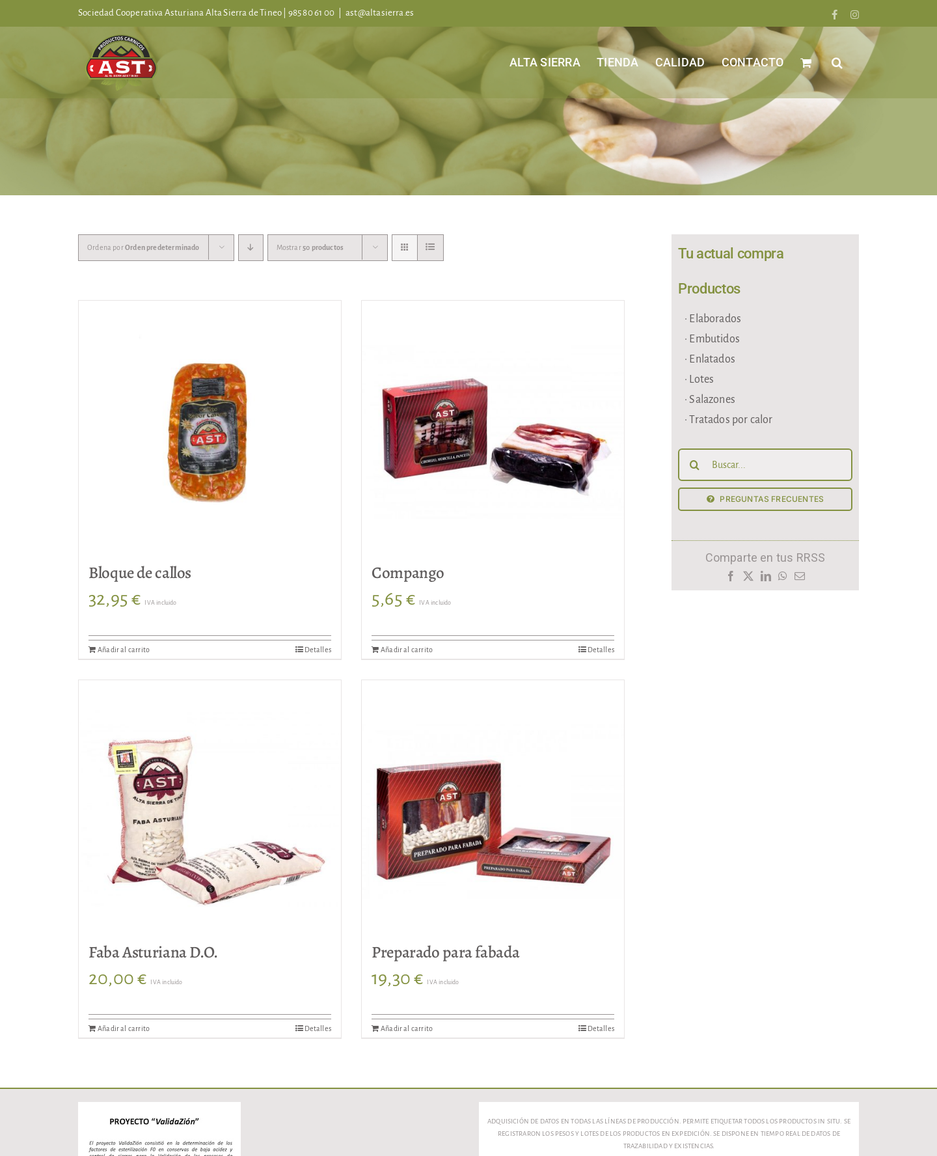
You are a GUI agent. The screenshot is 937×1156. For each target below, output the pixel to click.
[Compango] (493, 432)
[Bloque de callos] (210, 432)
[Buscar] (694, 464)
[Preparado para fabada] (493, 811)
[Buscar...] (765, 464)
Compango (408, 573)
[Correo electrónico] (800, 579)
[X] (748, 579)
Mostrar (310, 247)
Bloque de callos (139, 573)
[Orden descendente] (251, 247)
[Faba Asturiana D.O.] (210, 811)
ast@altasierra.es (380, 13)
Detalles (318, 650)
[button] (837, 62)
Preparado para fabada (445, 952)
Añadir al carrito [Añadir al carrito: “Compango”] (407, 650)
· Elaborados (713, 319)
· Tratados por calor (729, 420)
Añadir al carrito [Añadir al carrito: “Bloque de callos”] (124, 650)
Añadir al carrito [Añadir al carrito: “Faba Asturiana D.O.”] (124, 1028)
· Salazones (710, 400)
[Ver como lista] (430, 247)
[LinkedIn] (765, 579)
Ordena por (143, 247)
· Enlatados (710, 359)
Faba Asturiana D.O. (153, 952)
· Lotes (699, 379)
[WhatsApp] (783, 579)
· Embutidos (712, 339)
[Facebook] (730, 579)
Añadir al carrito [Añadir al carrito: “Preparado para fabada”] (407, 1028)
